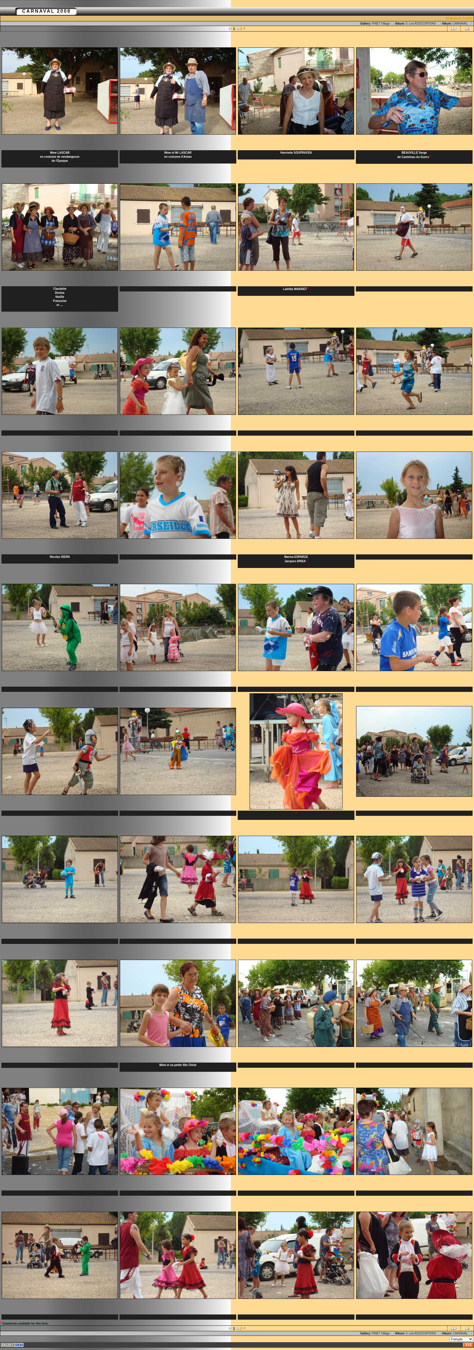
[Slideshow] (453, 18)
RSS (468, 1345)
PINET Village (383, 23)
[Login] (468, 18)
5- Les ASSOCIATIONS (423, 23)
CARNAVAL (462, 23)
